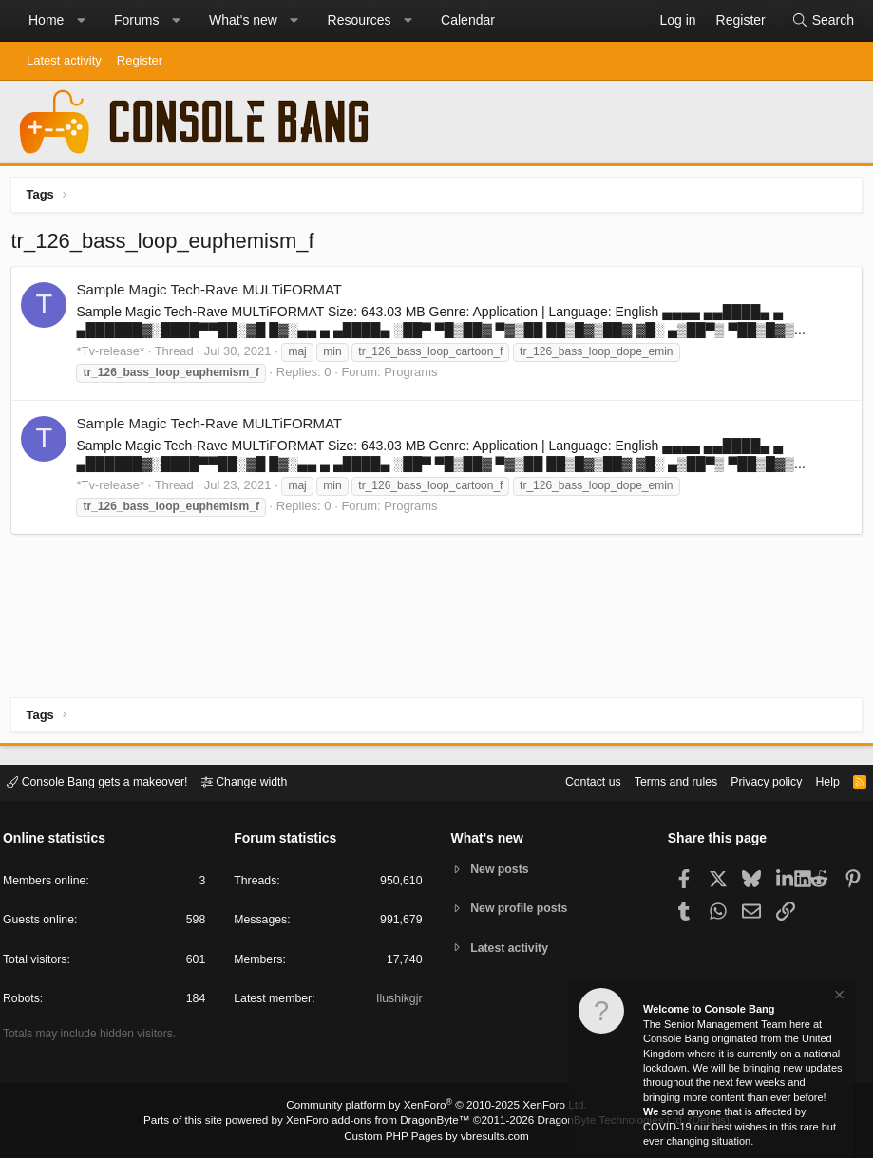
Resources (359, 20)
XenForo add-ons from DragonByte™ (380, 1121)
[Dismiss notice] (837, 997)
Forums (136, 20)
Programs (414, 376)
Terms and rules (659, 781)
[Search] (823, 21)
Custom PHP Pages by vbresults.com (436, 1136)
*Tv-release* (114, 355)
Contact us (571, 781)
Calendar (468, 20)
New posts (502, 869)
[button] (80, 21)
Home (46, 20)
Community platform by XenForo (437, 1106)
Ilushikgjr (397, 1001)
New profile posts (522, 909)
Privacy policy (754, 781)
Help (819, 781)
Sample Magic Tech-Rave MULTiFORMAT (213, 293)
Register (139, 60)
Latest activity (64, 60)
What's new (243, 20)
